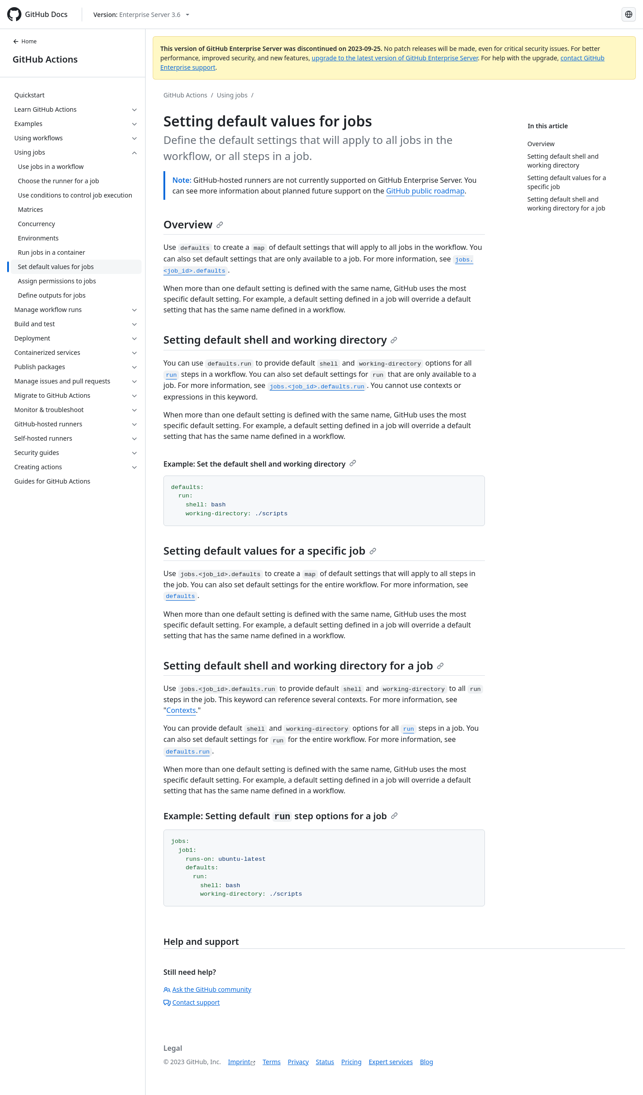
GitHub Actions (45, 59)
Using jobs (232, 95)
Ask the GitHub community (207, 989)
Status (325, 1061)
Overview (193, 224)
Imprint (239, 1061)
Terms (271, 1061)
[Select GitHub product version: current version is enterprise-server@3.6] (141, 14)
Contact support (191, 1002)
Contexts (181, 710)
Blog (426, 1061)
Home (25, 41)
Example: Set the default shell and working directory (259, 464)
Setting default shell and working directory (280, 339)
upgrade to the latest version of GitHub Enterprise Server (395, 58)
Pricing (351, 1061)
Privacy (298, 1061)
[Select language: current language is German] (629, 14)
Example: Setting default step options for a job (280, 816)
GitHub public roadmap (425, 191)
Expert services (391, 1061)
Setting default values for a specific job (269, 550)
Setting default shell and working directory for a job (303, 665)
